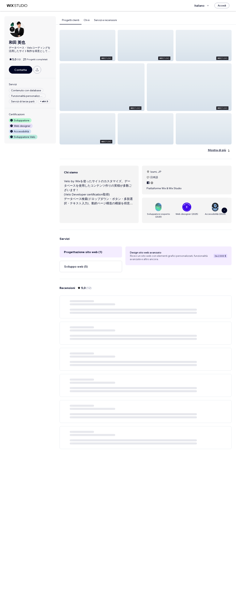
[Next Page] (155, 581)
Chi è (87, 20)
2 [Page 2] (149, 581)
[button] (87, 45)
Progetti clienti (70, 20)
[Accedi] (221, 5)
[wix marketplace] (17, 5)
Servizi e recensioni (105, 20)
